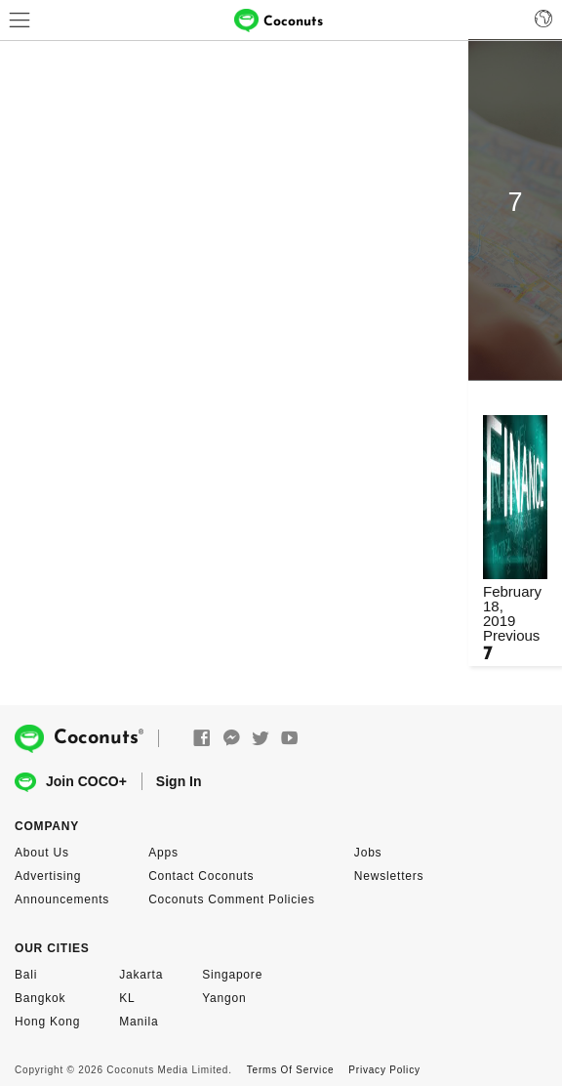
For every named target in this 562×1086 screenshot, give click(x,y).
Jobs (368, 852)
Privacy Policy (384, 1070)
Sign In (179, 781)
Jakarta (141, 975)
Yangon (224, 998)
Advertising (48, 876)
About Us (42, 852)
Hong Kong (47, 1021)
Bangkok (40, 998)
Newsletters (388, 876)
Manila (138, 1021)
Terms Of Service (290, 1070)
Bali (26, 975)
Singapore (232, 975)
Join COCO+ (71, 783)
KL (127, 998)
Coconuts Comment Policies (231, 899)
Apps (163, 852)
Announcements (62, 899)
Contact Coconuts (201, 876)
